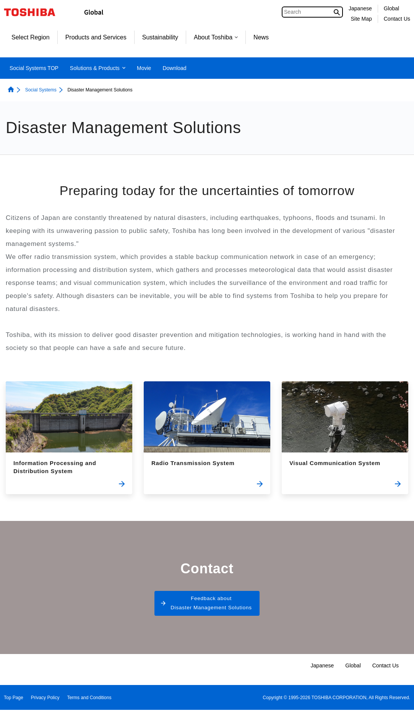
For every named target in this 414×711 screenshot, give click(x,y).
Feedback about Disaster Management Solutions (211, 604)
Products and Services (96, 37)
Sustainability (160, 37)
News (261, 37)
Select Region (30, 37)
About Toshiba (216, 37)
